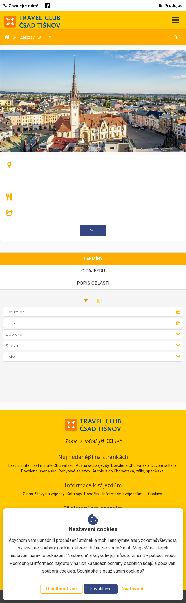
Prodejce (171, 5)
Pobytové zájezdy (74, 471)
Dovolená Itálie (164, 465)
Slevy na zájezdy (50, 494)
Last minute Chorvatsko (53, 465)
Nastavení (132, 588)
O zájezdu (93, 270)
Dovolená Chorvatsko (130, 465)
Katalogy (75, 494)
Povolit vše (100, 588)
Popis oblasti (93, 283)
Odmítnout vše (61, 588)
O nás (28, 494)
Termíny (93, 258)
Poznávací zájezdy (92, 465)
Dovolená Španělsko (39, 471)
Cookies (155, 494)
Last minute (19, 465)
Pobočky (92, 494)
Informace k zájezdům (123, 494)
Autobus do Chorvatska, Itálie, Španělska (128, 471)
